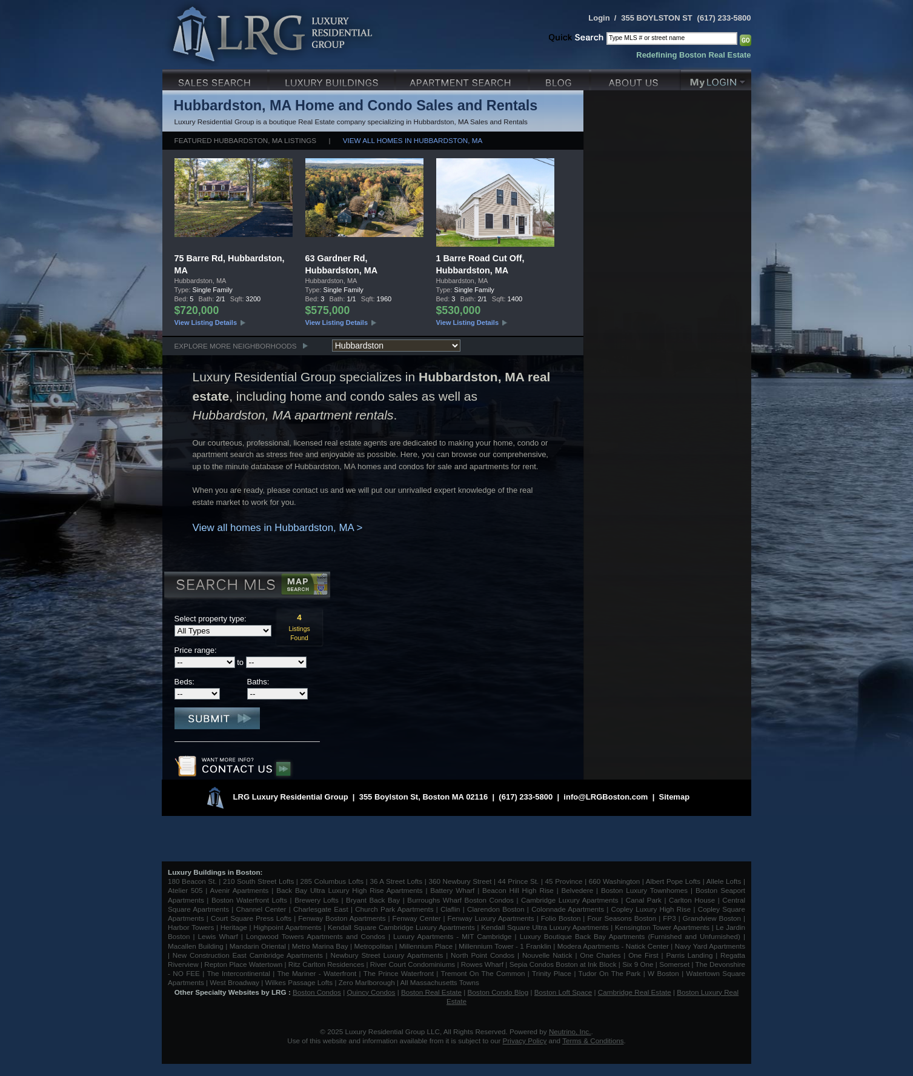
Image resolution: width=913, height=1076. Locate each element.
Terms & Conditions (592, 1040)
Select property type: (210, 618)
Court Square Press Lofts (251, 918)
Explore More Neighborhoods (235, 346)
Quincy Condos (371, 992)
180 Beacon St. (192, 881)
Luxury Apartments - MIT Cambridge (452, 936)
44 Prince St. (518, 881)
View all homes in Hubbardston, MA (413, 140)
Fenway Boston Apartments (341, 918)
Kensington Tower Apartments (662, 927)
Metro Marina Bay (320, 946)
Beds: (184, 681)
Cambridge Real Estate (634, 992)
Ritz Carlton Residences (326, 964)
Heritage (234, 927)
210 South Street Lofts (258, 881)
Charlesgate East (320, 909)
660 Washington (614, 881)
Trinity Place (553, 973)
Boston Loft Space (563, 992)
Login (598, 17)
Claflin (451, 909)
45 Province (564, 881)
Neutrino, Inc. (570, 1031)
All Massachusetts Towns (439, 982)
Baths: (258, 681)
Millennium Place (426, 946)
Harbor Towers (191, 927)
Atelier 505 (186, 890)
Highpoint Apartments (288, 927)
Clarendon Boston (496, 909)
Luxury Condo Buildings (333, 78)
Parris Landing (689, 955)
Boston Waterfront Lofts (249, 900)
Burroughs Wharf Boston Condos (460, 900)
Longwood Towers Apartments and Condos (315, 936)
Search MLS (246, 586)
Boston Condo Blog (498, 992)
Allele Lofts (724, 881)
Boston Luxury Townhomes (644, 890)
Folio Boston (561, 918)
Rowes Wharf (482, 964)
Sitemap (674, 796)
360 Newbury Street (459, 881)
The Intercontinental (238, 973)
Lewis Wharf (218, 936)
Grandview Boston (712, 918)
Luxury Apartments (463, 78)
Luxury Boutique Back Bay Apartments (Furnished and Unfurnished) (630, 936)
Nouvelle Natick (547, 955)
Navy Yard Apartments (710, 946)
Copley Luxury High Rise (651, 909)
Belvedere (578, 890)
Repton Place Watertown (243, 964)
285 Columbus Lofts (332, 881)
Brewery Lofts (316, 900)
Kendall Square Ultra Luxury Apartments (544, 927)
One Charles (600, 955)
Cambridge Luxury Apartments (570, 900)
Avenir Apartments (239, 890)
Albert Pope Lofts (673, 881)
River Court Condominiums (412, 964)
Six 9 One (637, 964)
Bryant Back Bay (373, 900)
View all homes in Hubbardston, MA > (278, 527)
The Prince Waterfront (399, 973)
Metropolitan (374, 946)
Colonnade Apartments (567, 909)
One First (643, 955)
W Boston (665, 973)
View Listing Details (205, 322)
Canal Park (644, 900)
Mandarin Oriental (258, 946)
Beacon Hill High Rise (518, 890)
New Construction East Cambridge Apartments (248, 955)
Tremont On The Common (482, 973)
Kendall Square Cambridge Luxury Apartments (402, 927)
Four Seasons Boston (623, 918)
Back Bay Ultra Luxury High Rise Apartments (349, 890)
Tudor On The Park (610, 973)
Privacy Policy (525, 1040)
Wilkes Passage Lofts (299, 982)
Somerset (674, 964)
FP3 (670, 918)
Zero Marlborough (367, 982)
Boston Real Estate (431, 992)
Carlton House (692, 900)
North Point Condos (482, 955)
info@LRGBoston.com (605, 796)
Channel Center (261, 909)
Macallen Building (196, 946)
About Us (636, 78)
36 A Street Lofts (396, 881)
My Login (716, 78)
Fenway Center (417, 918)
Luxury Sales (216, 78)
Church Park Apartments (394, 909)
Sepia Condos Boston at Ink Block (563, 964)
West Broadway (234, 982)
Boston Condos (317, 992)
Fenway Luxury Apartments (491, 918)
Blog (560, 78)
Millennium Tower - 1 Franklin (505, 946)
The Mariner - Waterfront (316, 973)
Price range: (195, 650)
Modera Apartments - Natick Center (613, 946)
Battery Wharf (452, 890)
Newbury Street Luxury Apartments (386, 955)
